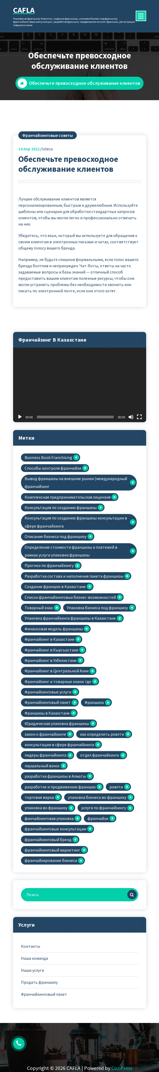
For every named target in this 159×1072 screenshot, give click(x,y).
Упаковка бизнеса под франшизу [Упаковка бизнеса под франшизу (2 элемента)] (97, 660)
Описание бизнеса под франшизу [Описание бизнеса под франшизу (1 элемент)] (55, 588)
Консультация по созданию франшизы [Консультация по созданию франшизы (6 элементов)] (61, 559)
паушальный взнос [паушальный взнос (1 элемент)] (42, 818)
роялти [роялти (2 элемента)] (116, 839)
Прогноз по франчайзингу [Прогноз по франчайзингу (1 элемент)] (49, 618)
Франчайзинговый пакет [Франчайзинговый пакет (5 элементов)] (48, 754)
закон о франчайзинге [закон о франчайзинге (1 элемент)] (45, 786)
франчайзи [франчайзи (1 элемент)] (97, 870)
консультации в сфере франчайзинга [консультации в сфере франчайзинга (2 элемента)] (59, 796)
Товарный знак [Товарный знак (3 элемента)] (39, 660)
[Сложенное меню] (141, 16)
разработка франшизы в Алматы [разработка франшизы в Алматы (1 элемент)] (55, 828)
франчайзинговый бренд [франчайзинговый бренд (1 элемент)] (48, 891)
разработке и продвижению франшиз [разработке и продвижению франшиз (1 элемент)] (60, 839)
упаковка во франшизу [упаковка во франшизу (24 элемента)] (46, 860)
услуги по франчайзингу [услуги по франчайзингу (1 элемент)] (103, 860)
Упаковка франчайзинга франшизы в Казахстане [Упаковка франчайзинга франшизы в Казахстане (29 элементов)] (70, 670)
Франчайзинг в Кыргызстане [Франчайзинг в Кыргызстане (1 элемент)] (51, 702)
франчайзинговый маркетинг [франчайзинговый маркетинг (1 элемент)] (52, 902)
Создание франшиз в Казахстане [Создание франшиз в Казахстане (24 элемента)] (55, 638)
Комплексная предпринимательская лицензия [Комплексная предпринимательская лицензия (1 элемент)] (68, 549)
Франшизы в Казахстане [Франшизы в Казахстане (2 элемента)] (47, 765)
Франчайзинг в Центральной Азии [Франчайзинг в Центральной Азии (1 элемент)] (57, 723)
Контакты (30, 998)
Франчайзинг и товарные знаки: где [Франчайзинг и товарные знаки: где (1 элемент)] (58, 733)
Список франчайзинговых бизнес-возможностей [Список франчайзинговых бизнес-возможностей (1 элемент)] (70, 649)
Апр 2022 (29, 201)
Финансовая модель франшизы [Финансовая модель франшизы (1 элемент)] (54, 681)
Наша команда (34, 1010)
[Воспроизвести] (20, 469)
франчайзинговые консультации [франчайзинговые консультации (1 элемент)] (55, 881)
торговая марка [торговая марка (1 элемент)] (39, 849)
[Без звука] (131, 469)
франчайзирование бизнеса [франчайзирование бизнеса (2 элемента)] (51, 913)
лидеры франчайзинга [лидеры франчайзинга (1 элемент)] (45, 807)
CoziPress (121, 1068)
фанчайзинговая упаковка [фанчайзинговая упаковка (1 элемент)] (49, 870)
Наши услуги (32, 1022)
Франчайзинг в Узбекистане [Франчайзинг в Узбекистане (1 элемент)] (50, 712)
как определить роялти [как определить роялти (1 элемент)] (102, 786)
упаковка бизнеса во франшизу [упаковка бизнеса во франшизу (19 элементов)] (97, 849)
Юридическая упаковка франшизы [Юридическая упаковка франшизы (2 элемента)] (57, 775)
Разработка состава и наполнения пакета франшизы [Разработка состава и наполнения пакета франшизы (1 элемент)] (74, 628)
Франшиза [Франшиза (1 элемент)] (94, 754)
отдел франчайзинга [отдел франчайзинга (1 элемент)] (99, 807)
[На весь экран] (139, 469)
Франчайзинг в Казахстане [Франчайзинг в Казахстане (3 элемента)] (49, 691)
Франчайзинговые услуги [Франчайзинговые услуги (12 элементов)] (48, 744)
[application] (79, 437)
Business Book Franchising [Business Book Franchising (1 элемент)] (48, 509)
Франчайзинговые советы (47, 187)
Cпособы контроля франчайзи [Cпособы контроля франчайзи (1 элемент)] (53, 520)
